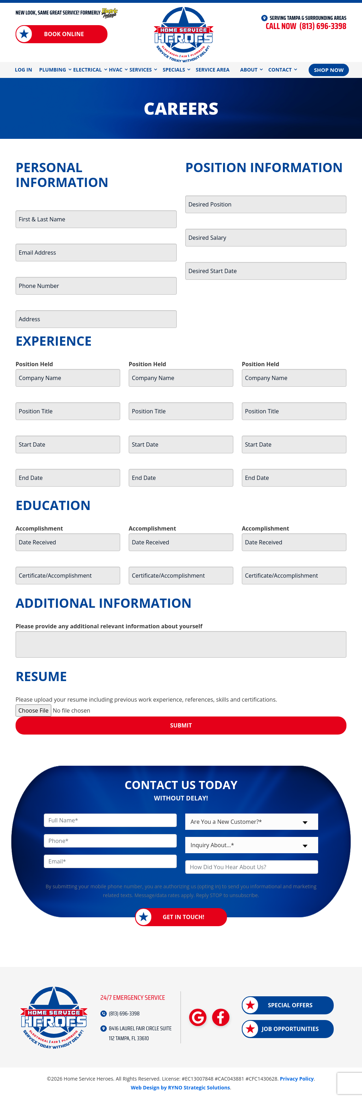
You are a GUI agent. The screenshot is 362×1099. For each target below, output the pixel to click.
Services (140, 69)
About (249, 69)
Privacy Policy (297, 1078)
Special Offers (290, 1005)
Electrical (87, 69)
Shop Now (329, 69)
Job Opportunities (290, 1029)
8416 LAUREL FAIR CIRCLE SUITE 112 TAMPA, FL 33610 (140, 1033)
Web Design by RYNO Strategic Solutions (180, 1087)
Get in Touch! (183, 917)
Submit (181, 725)
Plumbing (52, 69)
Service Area (212, 69)
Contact (280, 69)
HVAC (115, 69)
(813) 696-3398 (306, 26)
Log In (23, 69)
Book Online (64, 34)
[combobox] (251, 822)
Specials (174, 69)
